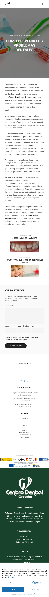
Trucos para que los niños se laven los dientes (24, 393)
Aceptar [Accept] (13, 589)
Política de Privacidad (24, 542)
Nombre (7, 326)
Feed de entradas (24, 432)
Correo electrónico (24, 326)
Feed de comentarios (24, 435)
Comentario (9, 306)
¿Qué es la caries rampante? (24, 404)
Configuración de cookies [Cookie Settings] (36, 583)
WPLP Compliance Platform (29, 594)
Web (33, 326)
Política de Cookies (24, 539)
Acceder (24, 430)
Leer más (11, 577)
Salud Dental (24, 418)
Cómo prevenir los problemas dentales (24, 398)
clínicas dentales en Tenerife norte (22, 97)
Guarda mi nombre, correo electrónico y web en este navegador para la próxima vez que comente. (22, 338)
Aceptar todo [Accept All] (36, 589)
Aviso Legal (24, 536)
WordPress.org (24, 437)
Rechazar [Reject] (13, 583)
